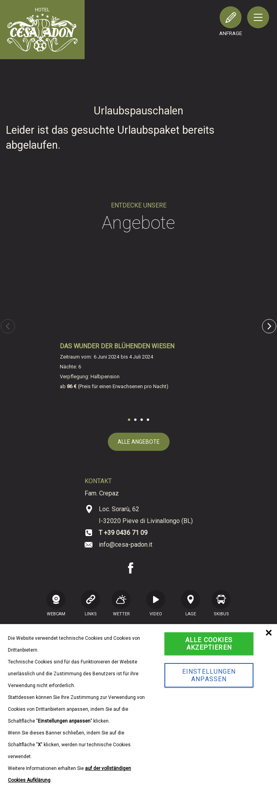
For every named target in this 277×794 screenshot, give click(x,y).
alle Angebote (139, 442)
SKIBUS (221, 603)
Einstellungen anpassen (209, 675)
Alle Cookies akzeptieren (209, 643)
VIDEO (155, 603)
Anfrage (230, 33)
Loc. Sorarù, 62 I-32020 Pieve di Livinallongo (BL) (146, 515)
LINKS (90, 603)
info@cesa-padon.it (125, 544)
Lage (190, 603)
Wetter (121, 603)
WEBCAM (55, 603)
